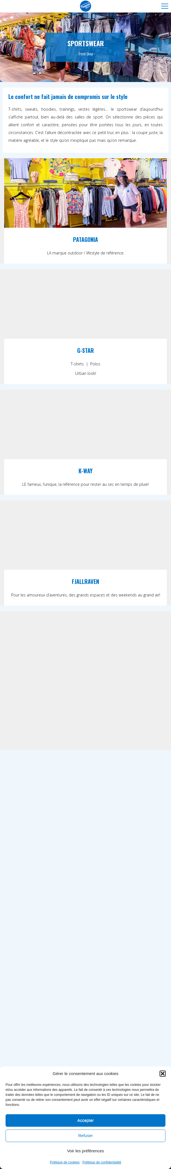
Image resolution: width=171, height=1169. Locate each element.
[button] (162, 1074)
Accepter (85, 1120)
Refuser (85, 1136)
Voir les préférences (85, 1151)
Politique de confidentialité (101, 1163)
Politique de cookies (65, 1163)
